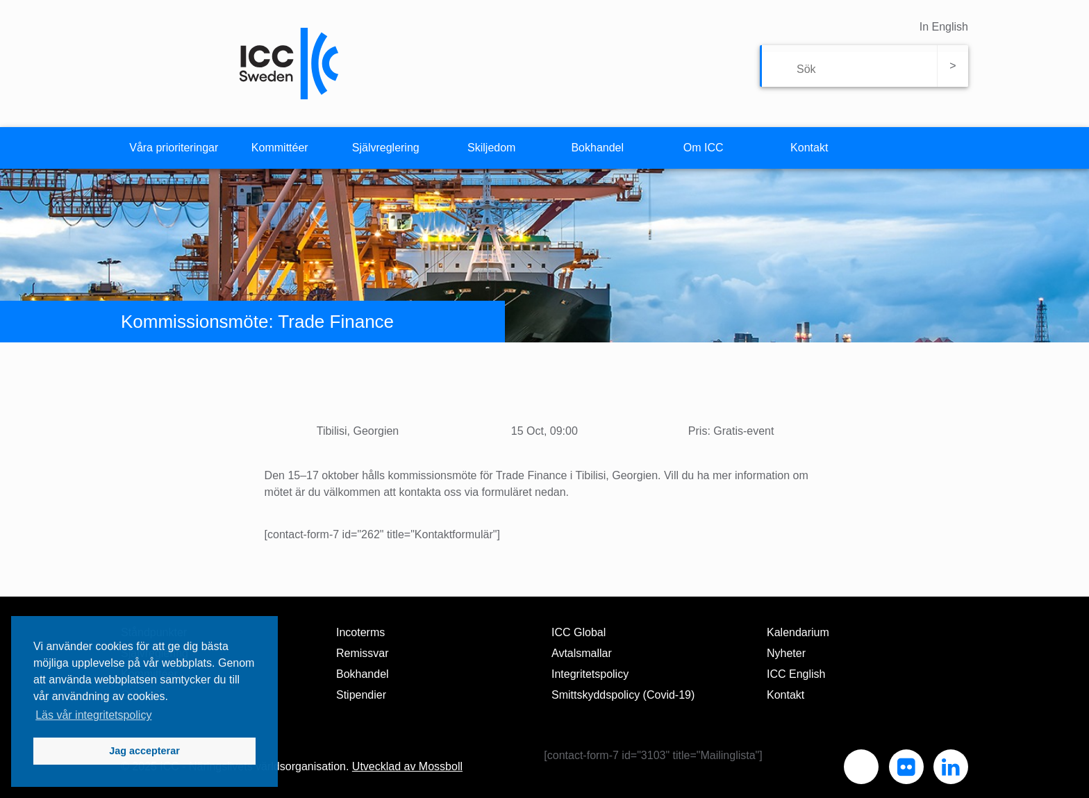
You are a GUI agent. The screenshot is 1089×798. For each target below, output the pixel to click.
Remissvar (362, 653)
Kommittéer (279, 147)
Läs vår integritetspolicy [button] (93, 715)
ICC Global (578, 632)
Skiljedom (491, 147)
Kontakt (809, 147)
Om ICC (703, 147)
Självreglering (385, 147)
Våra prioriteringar (173, 147)
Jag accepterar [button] (144, 750)
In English (944, 27)
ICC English (796, 674)
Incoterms (360, 632)
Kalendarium (798, 632)
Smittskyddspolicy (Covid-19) (623, 695)
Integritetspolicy (590, 674)
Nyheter (786, 653)
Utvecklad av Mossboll (407, 766)
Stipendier (361, 695)
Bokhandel (597, 147)
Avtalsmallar (581, 653)
